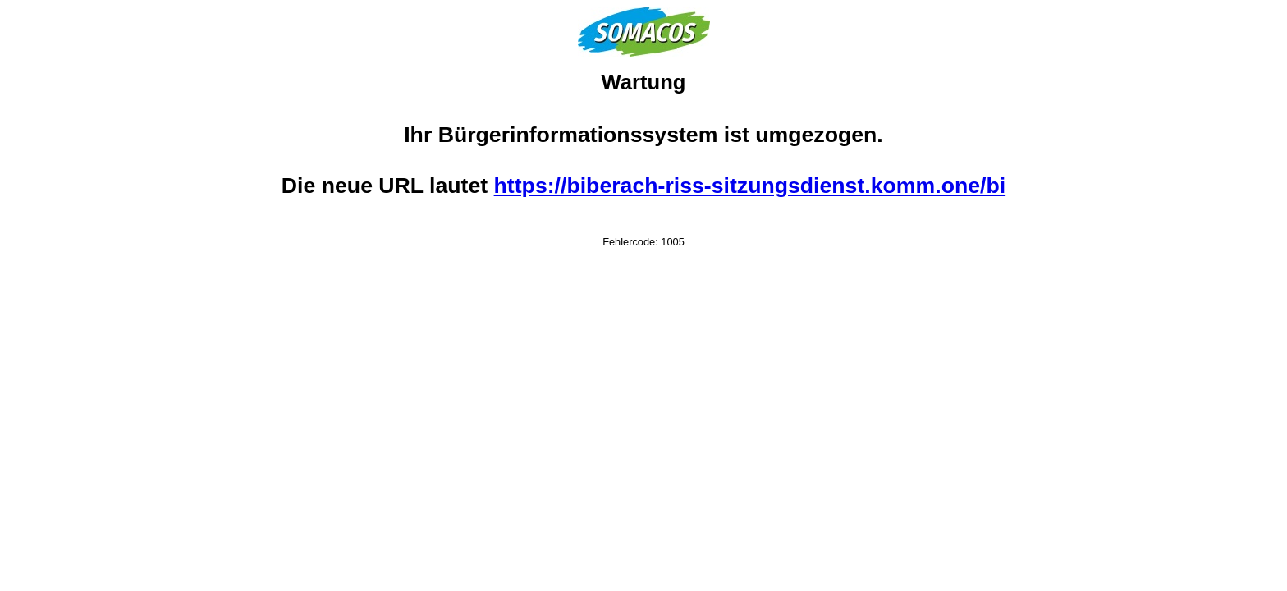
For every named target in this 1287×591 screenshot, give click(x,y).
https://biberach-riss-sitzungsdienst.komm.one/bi (750, 185)
